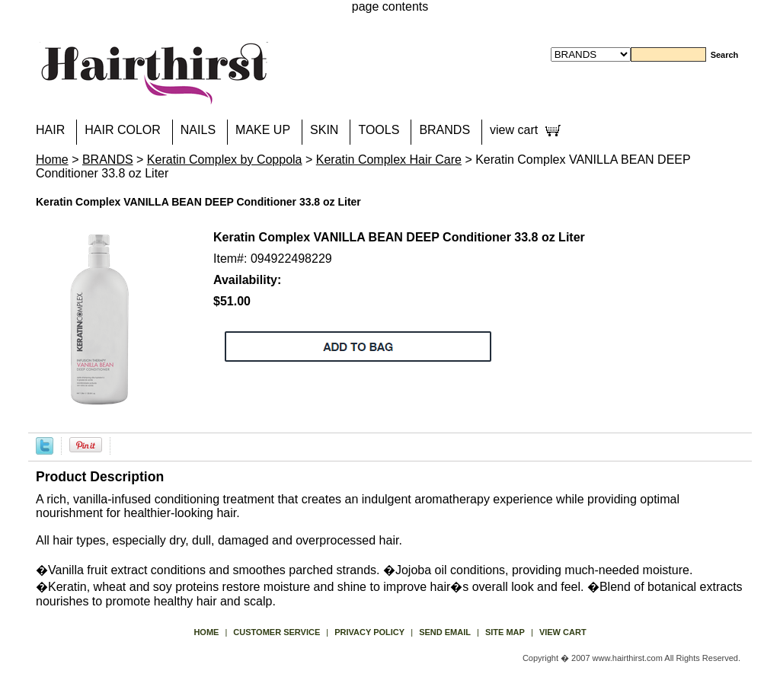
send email (445, 632)
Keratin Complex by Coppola (224, 159)
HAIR (50, 129)
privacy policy (369, 632)
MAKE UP (262, 129)
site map (505, 632)
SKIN (324, 129)
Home (52, 159)
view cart (514, 129)
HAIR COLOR (123, 129)
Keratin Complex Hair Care (389, 159)
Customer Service (276, 632)
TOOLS (378, 129)
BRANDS (444, 129)
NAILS (198, 129)
